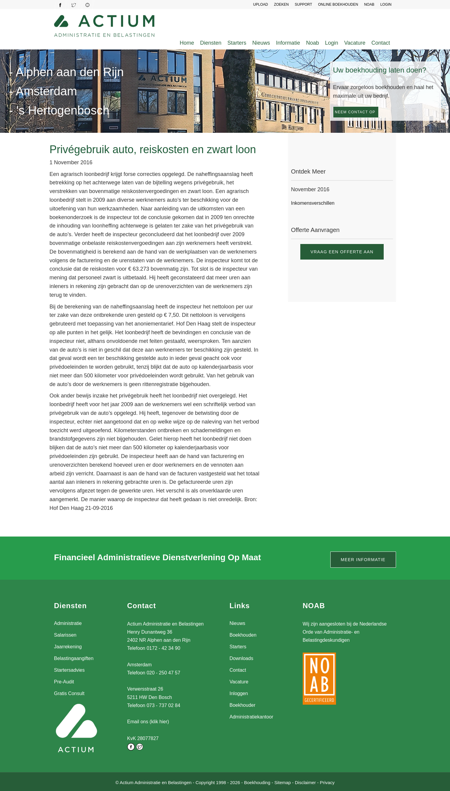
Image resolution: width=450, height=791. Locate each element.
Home (187, 43)
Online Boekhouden (338, 4)
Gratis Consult (69, 693)
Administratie (68, 623)
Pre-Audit (64, 681)
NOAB (369, 4)
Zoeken (281, 4)
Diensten (210, 43)
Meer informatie (363, 559)
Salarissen (65, 635)
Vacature (354, 43)
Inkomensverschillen (312, 203)
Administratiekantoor (251, 716)
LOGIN (386, 4)
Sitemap (282, 781)
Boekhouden (243, 635)
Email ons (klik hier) (148, 721)
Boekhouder (242, 705)
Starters (236, 43)
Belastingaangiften (74, 658)
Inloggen (239, 693)
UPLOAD (260, 4)
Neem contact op (355, 112)
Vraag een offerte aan (342, 251)
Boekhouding (257, 781)
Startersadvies (69, 670)
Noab (312, 43)
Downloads (241, 658)
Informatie (288, 43)
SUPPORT (303, 4)
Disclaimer (305, 781)
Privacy (327, 781)
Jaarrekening (68, 646)
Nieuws (261, 43)
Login (331, 43)
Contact (380, 43)
